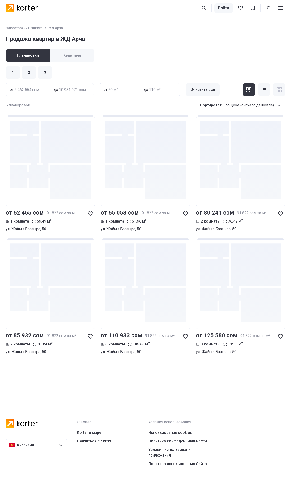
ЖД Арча (55, 28)
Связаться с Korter (94, 441)
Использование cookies (170, 432)
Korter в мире (89, 432)
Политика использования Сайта (177, 464)
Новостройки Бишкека (24, 28)
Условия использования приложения (170, 452)
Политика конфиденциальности (177, 441)
